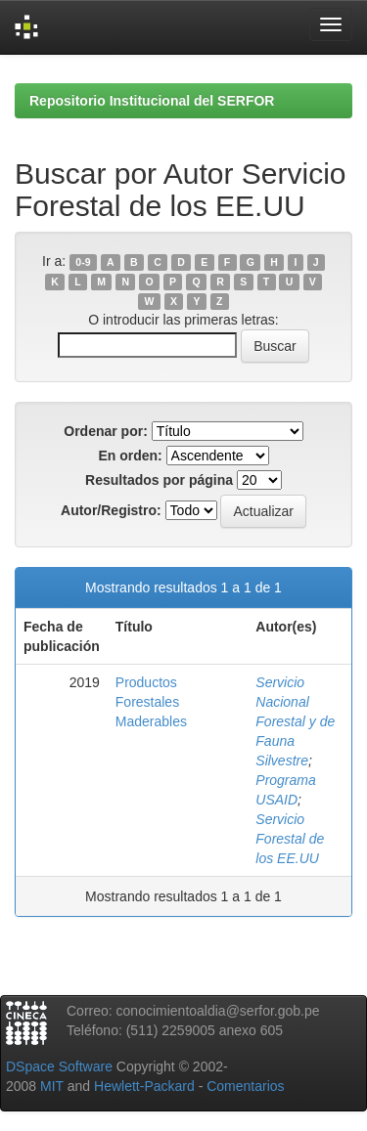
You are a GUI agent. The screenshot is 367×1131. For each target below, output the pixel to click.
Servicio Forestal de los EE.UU (289, 838)
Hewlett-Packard (144, 1086)
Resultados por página (159, 480)
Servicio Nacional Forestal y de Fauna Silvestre (295, 721)
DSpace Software (59, 1066)
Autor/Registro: (111, 510)
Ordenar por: (106, 431)
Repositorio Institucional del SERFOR (151, 101)
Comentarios (245, 1086)
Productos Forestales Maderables (151, 701)
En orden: (129, 455)
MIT (52, 1086)
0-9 (82, 262)
